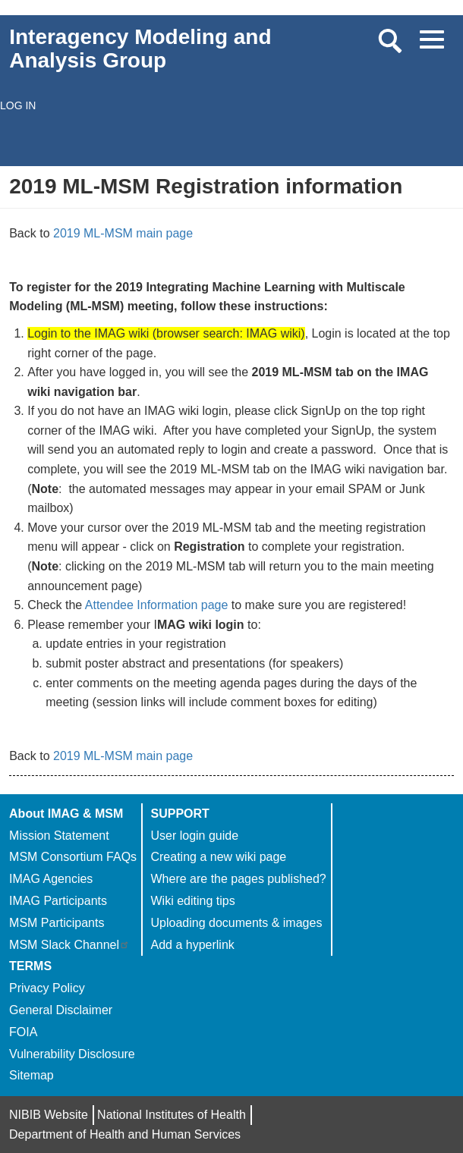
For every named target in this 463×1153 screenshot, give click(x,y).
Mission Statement (59, 835)
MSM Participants (56, 922)
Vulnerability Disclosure (72, 1054)
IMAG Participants (58, 900)
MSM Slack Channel (69, 944)
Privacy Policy (47, 988)
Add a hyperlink (192, 944)
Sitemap (31, 1075)
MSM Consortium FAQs (73, 856)
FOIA (23, 1032)
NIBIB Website (48, 1114)
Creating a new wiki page (218, 856)
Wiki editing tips (192, 900)
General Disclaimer (60, 1010)
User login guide (194, 835)
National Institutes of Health (171, 1114)
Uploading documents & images (236, 922)
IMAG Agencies (51, 878)
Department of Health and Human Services (125, 1134)
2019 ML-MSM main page (123, 233)
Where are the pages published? (238, 878)
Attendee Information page (156, 604)
